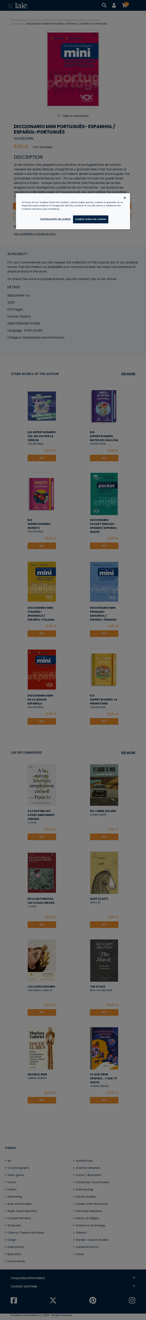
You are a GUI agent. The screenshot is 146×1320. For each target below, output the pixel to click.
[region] (73, 211)
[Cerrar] (125, 198)
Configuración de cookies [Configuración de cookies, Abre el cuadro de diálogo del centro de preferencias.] (55, 218)
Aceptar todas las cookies (90, 219)
